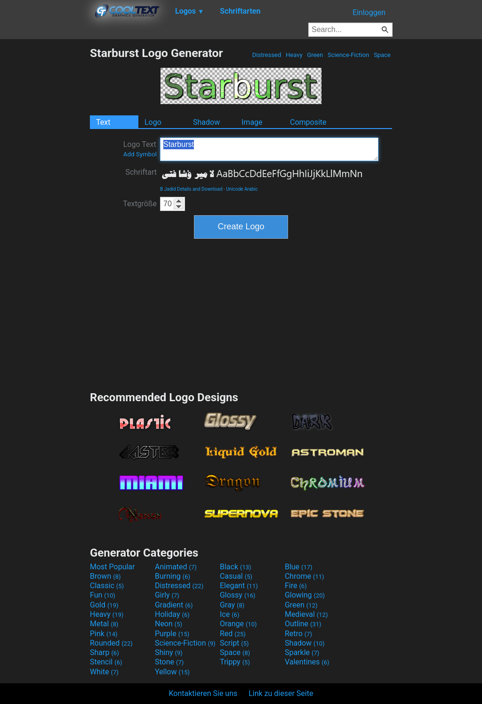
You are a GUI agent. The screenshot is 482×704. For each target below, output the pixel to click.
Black (235, 566)
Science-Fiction (348, 54)
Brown (105, 576)
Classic (107, 585)
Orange (238, 623)
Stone (169, 661)
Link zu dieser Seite (281, 693)
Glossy (238, 595)
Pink (104, 633)
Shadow (206, 122)
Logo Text (140, 149)
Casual (236, 576)
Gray (232, 604)
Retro (298, 633)
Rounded (111, 643)
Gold (104, 604)
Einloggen (369, 12)
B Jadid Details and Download (191, 189)
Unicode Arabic (241, 189)
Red (233, 633)
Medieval (306, 614)
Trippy (235, 661)
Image (252, 122)
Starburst (269, 149)
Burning (172, 576)
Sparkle (302, 652)
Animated (176, 566)
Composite (308, 122)
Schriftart (141, 172)
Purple (172, 633)
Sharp (104, 652)
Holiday (172, 614)
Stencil (106, 661)
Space (382, 54)
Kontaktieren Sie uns (203, 693)
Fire (296, 585)
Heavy (294, 54)
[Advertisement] (44, 187)
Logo (153, 122)
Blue (299, 566)
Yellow (172, 671)
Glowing (305, 595)
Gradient (174, 604)
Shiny (169, 652)
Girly (167, 595)
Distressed (267, 54)
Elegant (239, 585)
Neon (168, 623)
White (104, 671)
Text (103, 122)
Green (315, 54)
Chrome (304, 576)
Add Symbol (140, 154)
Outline (303, 623)
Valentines (307, 661)
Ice (229, 614)
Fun (102, 595)
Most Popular (112, 566)
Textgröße (140, 203)
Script (234, 643)
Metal (104, 623)
